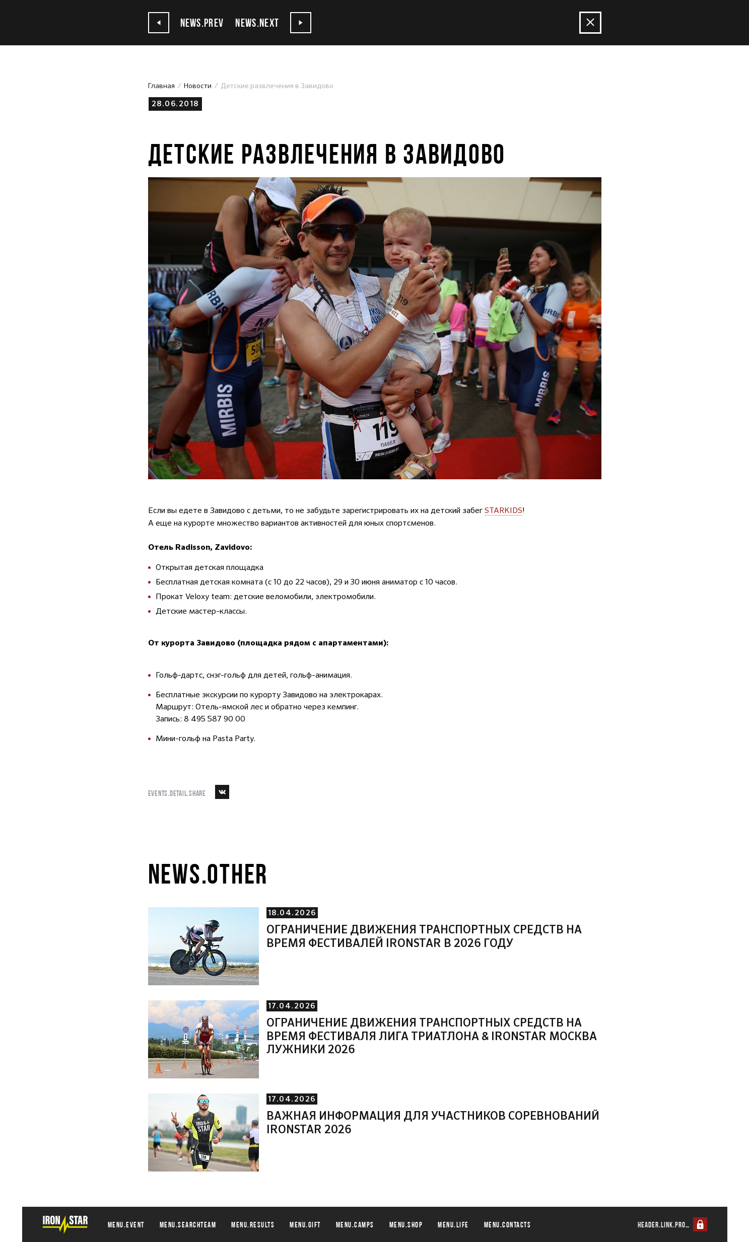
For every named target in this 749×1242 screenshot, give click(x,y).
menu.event (126, 1224)
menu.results (253, 1224)
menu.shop (406, 1224)
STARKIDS (504, 510)
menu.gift (305, 1224)
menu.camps (355, 1224)
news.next (277, 22)
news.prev (187, 22)
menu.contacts (507, 1224)
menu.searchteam (188, 1224)
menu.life (453, 1224)
